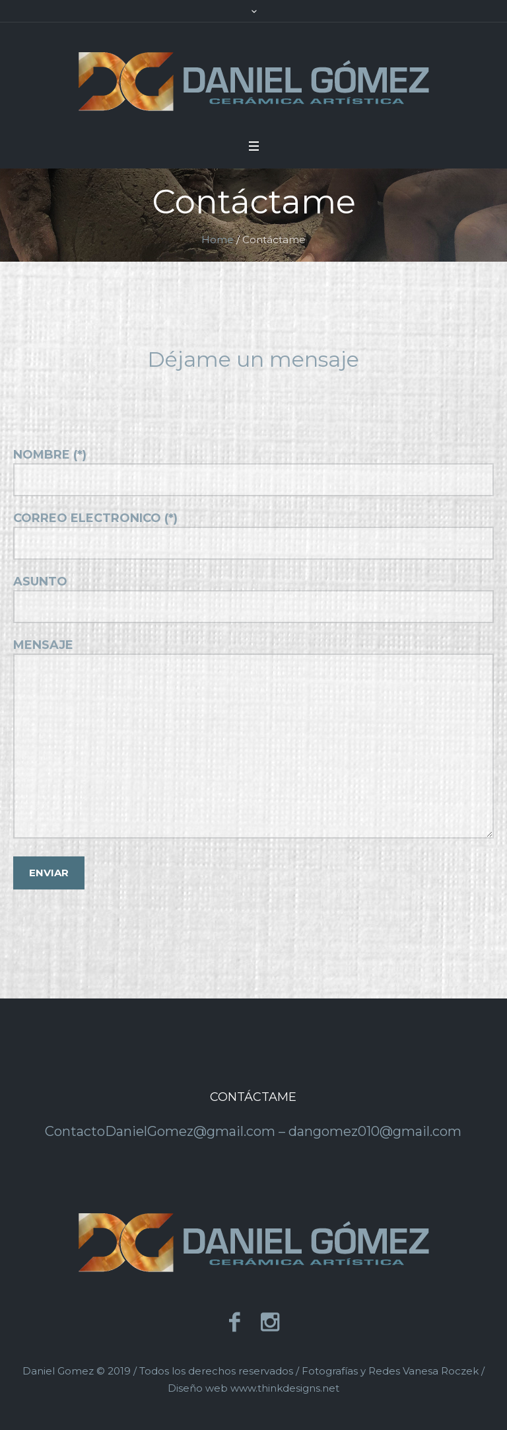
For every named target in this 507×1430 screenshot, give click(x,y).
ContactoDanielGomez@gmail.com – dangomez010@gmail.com (253, 1131)
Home (217, 239)
